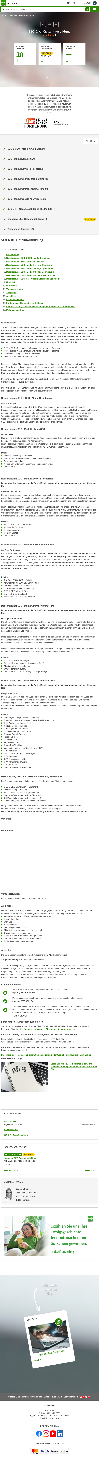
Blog (37, 1360)
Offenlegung (36, 1397)
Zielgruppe (11, 293)
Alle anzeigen (11, 1170)
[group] (49, 35)
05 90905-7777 (53, 1413)
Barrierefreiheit (71, 1397)
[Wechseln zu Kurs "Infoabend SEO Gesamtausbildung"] (87, 1170)
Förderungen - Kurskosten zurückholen (24, 303)
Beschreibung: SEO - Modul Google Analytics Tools (30, 275)
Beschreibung (13, 255)
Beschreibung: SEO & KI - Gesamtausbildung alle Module (33, 279)
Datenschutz (50, 1397)
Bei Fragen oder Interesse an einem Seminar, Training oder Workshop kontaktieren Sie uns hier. (46, 1055)
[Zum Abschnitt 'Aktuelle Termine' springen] (25, 54)
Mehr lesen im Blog (15, 310)
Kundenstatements (15, 300)
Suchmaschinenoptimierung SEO (19, 15)
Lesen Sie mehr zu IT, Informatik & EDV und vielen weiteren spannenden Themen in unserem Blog (74, 1066)
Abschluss (11, 296)
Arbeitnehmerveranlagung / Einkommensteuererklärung (46, 1029)
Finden (87, 9)
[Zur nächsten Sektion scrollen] (49, 82)
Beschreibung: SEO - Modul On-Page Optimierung (30, 268)
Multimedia (11, 286)
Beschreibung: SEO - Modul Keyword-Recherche (29, 265)
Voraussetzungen (14, 289)
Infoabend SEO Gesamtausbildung (20, 1158)
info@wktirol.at (52, 1418)
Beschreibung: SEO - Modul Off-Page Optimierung (30, 272)
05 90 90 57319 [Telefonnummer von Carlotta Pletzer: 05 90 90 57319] (30, 1193)
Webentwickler (10, 1121)
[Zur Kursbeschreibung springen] (74, 54)
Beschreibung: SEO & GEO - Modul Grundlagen (28, 258)
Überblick (10, 282)
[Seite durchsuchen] (45, 9)
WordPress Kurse (11, 1130)
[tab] (49, 219)
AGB (59, 1397)
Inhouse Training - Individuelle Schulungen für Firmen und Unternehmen (40, 307)
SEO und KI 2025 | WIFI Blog (52, 1352)
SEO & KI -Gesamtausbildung (16, 1135)
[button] (49, 149)
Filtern (90, 141)
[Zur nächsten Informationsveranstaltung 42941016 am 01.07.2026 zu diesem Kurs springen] (49, 54)
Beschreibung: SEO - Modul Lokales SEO (25, 261)
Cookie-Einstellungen (18, 1397)
